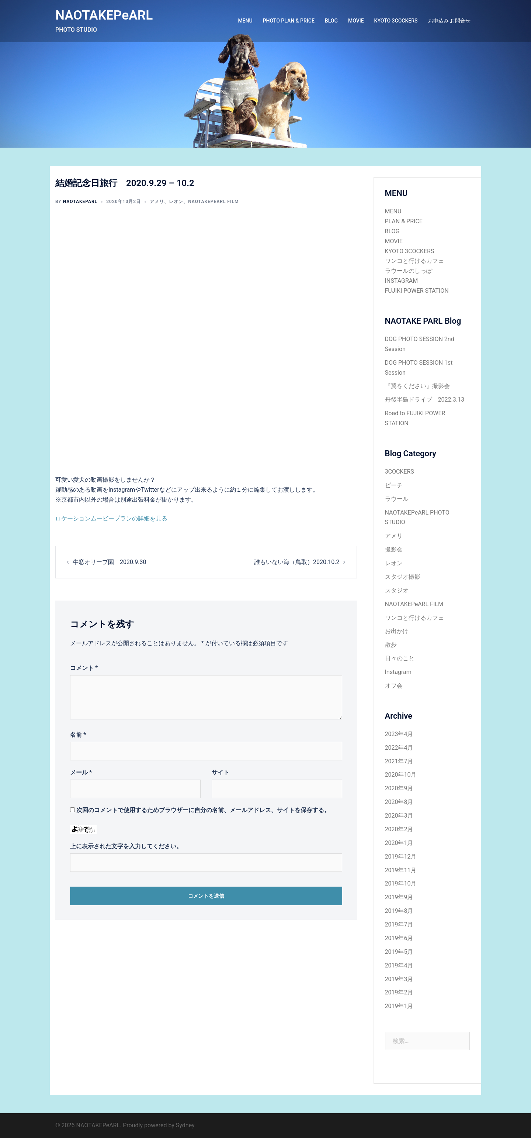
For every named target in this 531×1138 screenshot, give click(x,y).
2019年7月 (399, 924)
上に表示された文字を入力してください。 (126, 846)
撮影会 (394, 549)
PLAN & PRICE (404, 221)
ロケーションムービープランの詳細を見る (111, 518)
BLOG (331, 21)
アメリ (157, 201)
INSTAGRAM (401, 280)
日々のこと (399, 658)
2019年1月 (399, 1006)
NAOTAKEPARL (80, 201)
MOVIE (356, 21)
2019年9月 (399, 897)
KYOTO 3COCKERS (396, 21)
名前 (78, 734)
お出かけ (397, 631)
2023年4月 (399, 734)
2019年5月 (399, 951)
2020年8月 (399, 801)
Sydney (185, 1125)
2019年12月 (401, 856)
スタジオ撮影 (402, 576)
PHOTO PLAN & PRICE (289, 21)
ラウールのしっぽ (408, 270)
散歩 (391, 644)
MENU (245, 21)
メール (81, 772)
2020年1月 (399, 842)
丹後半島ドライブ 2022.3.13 (424, 399)
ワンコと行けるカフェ (414, 260)
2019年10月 (401, 883)
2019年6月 (399, 938)
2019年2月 (399, 992)
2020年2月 (399, 829)
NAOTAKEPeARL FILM (213, 201)
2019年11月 (401, 870)
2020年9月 (399, 788)
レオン (176, 201)
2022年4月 (399, 747)
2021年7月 (399, 761)
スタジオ (397, 590)
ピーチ (394, 485)
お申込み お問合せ (449, 21)
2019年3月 (399, 979)
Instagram (398, 671)
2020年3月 (399, 815)
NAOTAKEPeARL (105, 15)
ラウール (397, 498)
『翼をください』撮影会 (417, 385)
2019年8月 (399, 910)
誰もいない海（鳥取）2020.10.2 (296, 561)
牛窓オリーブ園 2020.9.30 (109, 561)
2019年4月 (399, 965)
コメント (84, 667)
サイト (220, 772)
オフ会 (394, 685)
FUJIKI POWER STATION (417, 290)
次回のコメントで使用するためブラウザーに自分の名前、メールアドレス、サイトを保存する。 (203, 810)
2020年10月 (401, 774)
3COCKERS (399, 471)
